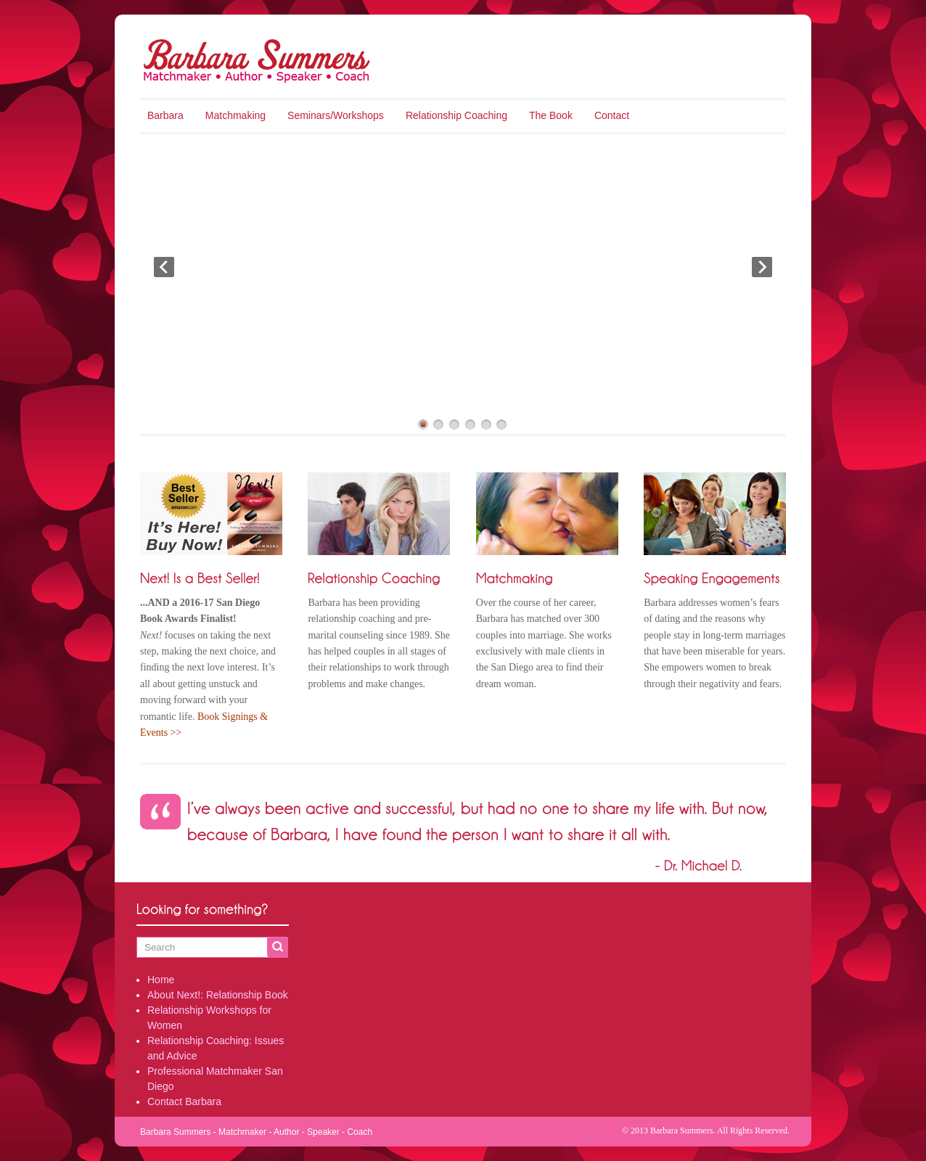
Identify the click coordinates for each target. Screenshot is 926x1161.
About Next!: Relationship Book (217, 995)
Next (762, 267)
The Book (551, 115)
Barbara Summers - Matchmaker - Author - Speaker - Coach (256, 1132)
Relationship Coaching (456, 115)
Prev (164, 267)
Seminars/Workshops (335, 115)
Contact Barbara (184, 1101)
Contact (611, 115)
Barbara (165, 115)
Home (160, 979)
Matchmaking (235, 115)
